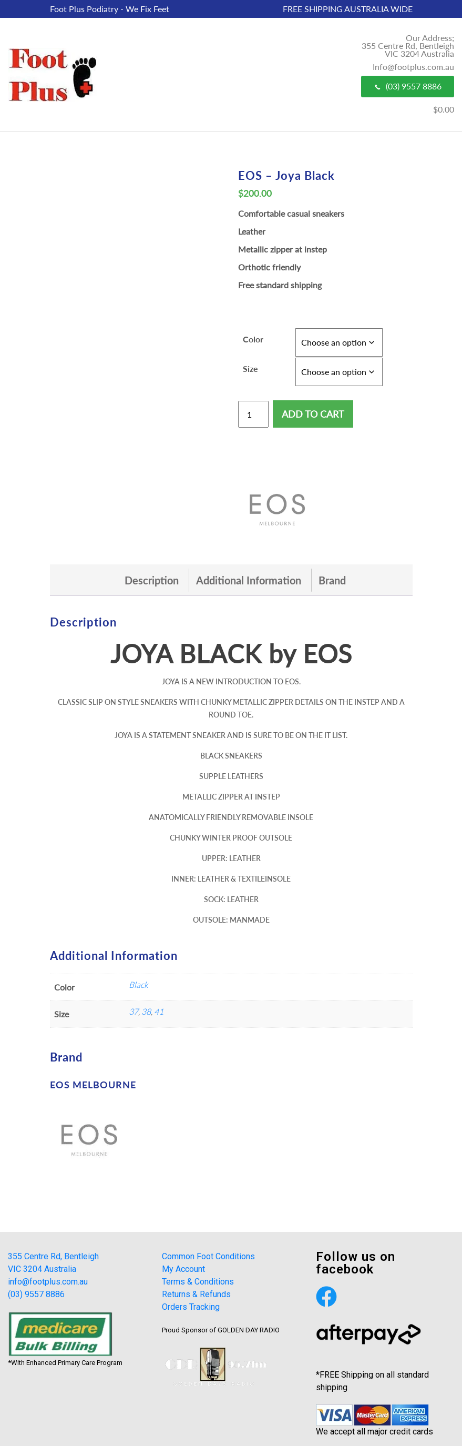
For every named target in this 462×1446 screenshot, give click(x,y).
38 (146, 1011)
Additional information (248, 580)
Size (250, 368)
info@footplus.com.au (48, 1282)
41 (158, 1011)
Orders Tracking (191, 1307)
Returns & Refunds (196, 1294)
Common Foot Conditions (208, 1256)
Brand (332, 580)
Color (253, 339)
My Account (183, 1269)
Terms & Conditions (198, 1282)
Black (138, 984)
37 (133, 1011)
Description (152, 580)
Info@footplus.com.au (413, 67)
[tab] (151, 580)
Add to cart (313, 414)
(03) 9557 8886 (408, 86)
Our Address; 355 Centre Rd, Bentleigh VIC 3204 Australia (408, 45)
